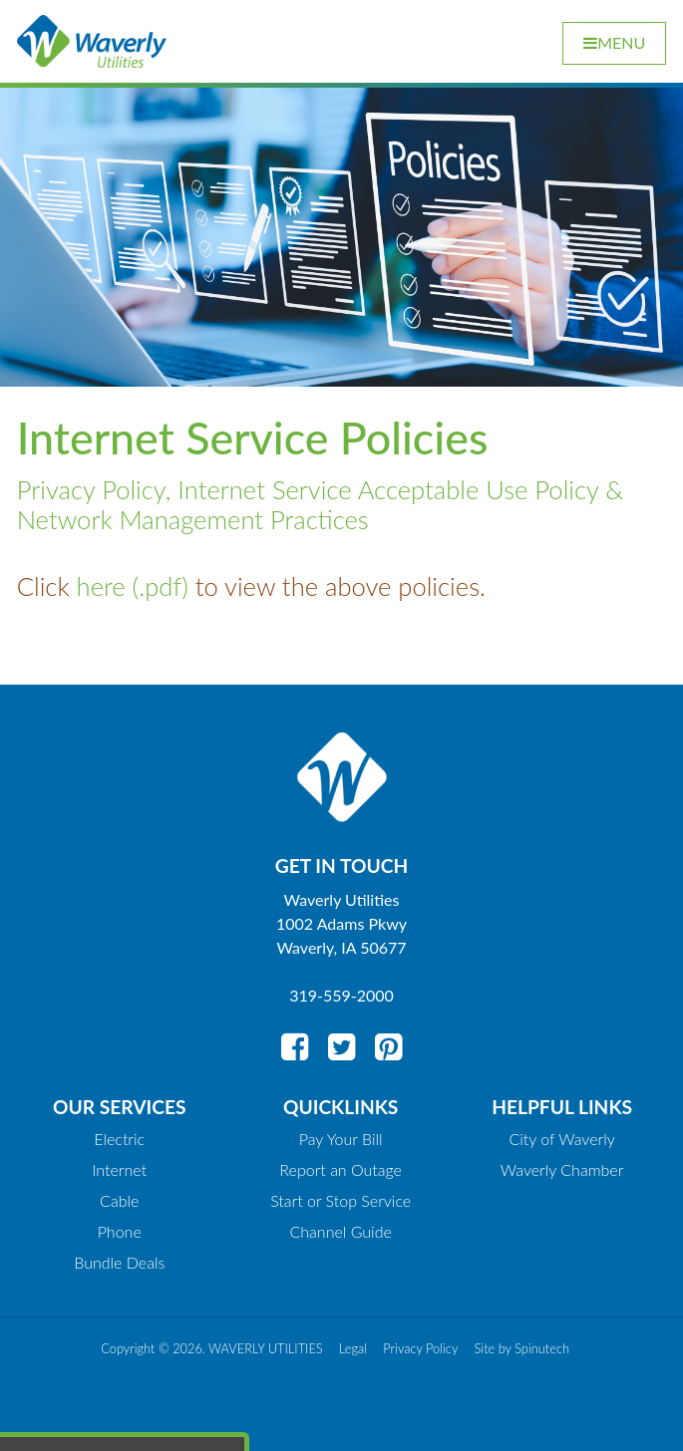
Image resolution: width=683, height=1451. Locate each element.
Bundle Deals (119, 1262)
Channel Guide (341, 1231)
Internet (119, 1169)
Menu (614, 42)
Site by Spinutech (522, 1348)
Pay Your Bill (341, 1138)
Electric (119, 1138)
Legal (353, 1348)
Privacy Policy (420, 1348)
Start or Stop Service (340, 1200)
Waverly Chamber (562, 1169)
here (101, 586)
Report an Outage (340, 1169)
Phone (120, 1231)
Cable (119, 1200)
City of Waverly (561, 1138)
